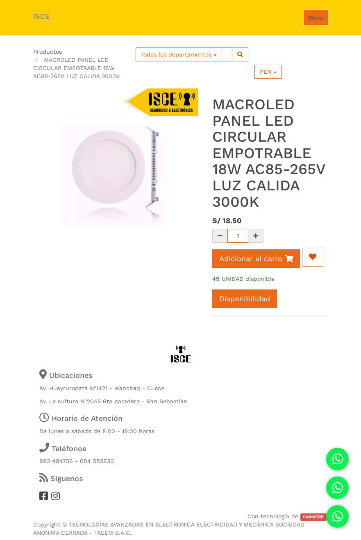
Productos (47, 51)
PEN (268, 71)
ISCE (41, 16)
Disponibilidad (244, 298)
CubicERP (313, 517)
